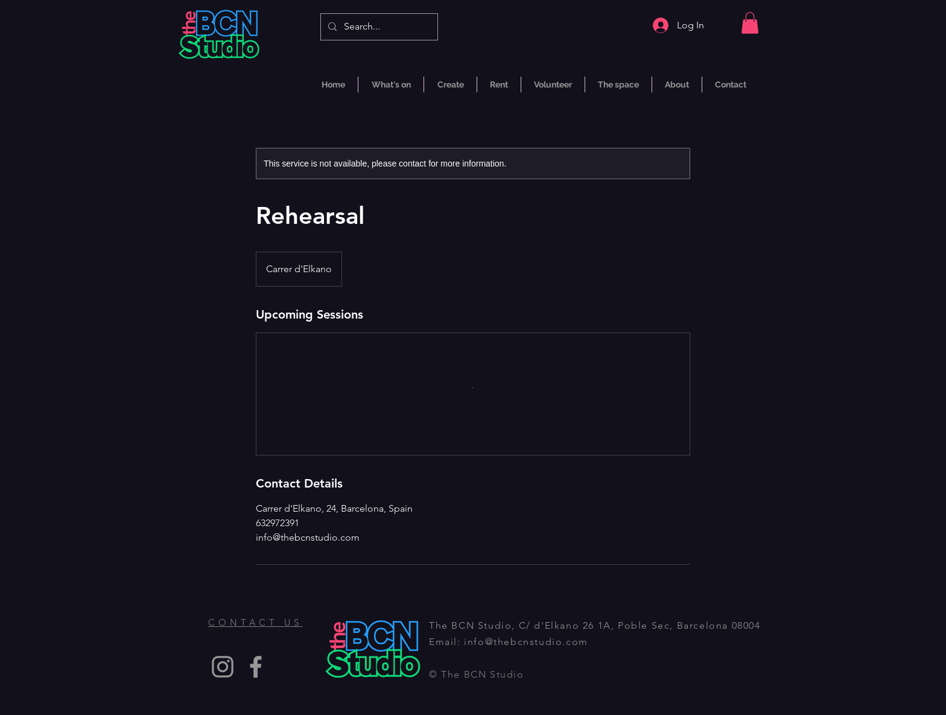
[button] (750, 23)
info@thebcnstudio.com (526, 641)
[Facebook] (255, 666)
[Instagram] (222, 666)
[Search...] (378, 27)
